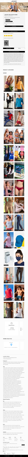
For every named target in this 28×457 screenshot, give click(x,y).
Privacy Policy (15, 438)
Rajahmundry (11, 342)
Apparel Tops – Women (18, 91)
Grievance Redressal (22, 440)
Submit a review (8, 48)
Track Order (10, 438)
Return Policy (15, 440)
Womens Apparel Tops (7, 247)
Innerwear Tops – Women (7, 91)
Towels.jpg (5, 282)
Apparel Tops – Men (17, 108)
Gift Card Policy (16, 439)
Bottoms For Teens (17, 143)
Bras (4, 195)
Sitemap (4, 440)
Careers (4, 439)
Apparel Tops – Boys (7, 160)
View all (19, 48)
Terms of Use (10, 439)
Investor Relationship (5, 438)
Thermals (5, 317)
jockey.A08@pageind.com (9, 21)
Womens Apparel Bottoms (18, 230)
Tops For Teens (6, 143)
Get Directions (14, 26)
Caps (15, 247)
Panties (16, 195)
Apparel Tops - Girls (17, 160)
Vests (15, 317)
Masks (16, 265)
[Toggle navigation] (5, 1)
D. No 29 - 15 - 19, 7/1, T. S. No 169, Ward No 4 (10, 347)
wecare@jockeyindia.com (6, 448)
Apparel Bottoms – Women (8, 108)
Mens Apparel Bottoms (18, 282)
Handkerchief (6, 265)
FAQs (20, 438)
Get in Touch (21, 439)
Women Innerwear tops (7, 230)
